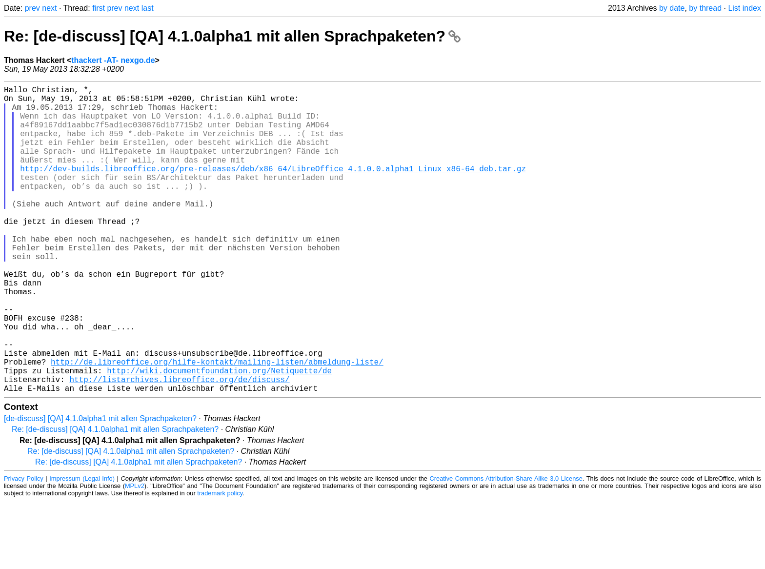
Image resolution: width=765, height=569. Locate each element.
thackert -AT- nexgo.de (113, 60)
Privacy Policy (23, 546)
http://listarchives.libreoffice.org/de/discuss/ (179, 445)
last (147, 8)
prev (32, 8)
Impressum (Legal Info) (82, 546)
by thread (705, 8)
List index (744, 8)
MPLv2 (134, 554)
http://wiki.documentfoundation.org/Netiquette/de (219, 434)
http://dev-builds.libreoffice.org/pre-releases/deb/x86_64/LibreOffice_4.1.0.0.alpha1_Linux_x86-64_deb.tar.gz (273, 188)
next (49, 8)
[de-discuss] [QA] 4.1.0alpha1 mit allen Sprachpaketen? (100, 487)
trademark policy (219, 561)
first (98, 8)
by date (671, 8)
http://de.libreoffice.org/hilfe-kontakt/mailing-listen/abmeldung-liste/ (217, 424)
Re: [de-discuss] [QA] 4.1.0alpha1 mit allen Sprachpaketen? (232, 36)
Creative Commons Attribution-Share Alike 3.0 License (506, 546)
